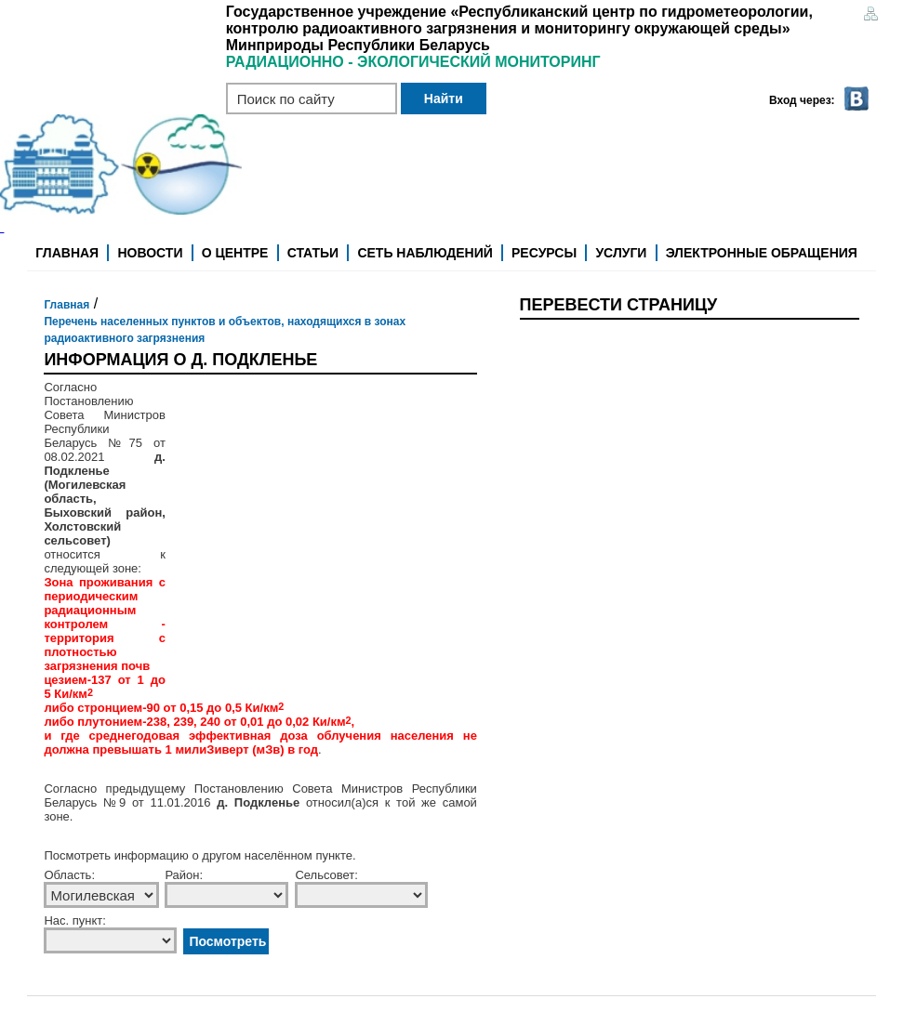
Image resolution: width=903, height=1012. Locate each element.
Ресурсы (544, 252)
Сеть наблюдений (424, 252)
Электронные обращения (761, 252)
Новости (149, 252)
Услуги (620, 252)
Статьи (313, 252)
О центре (235, 252)
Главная (67, 252)
